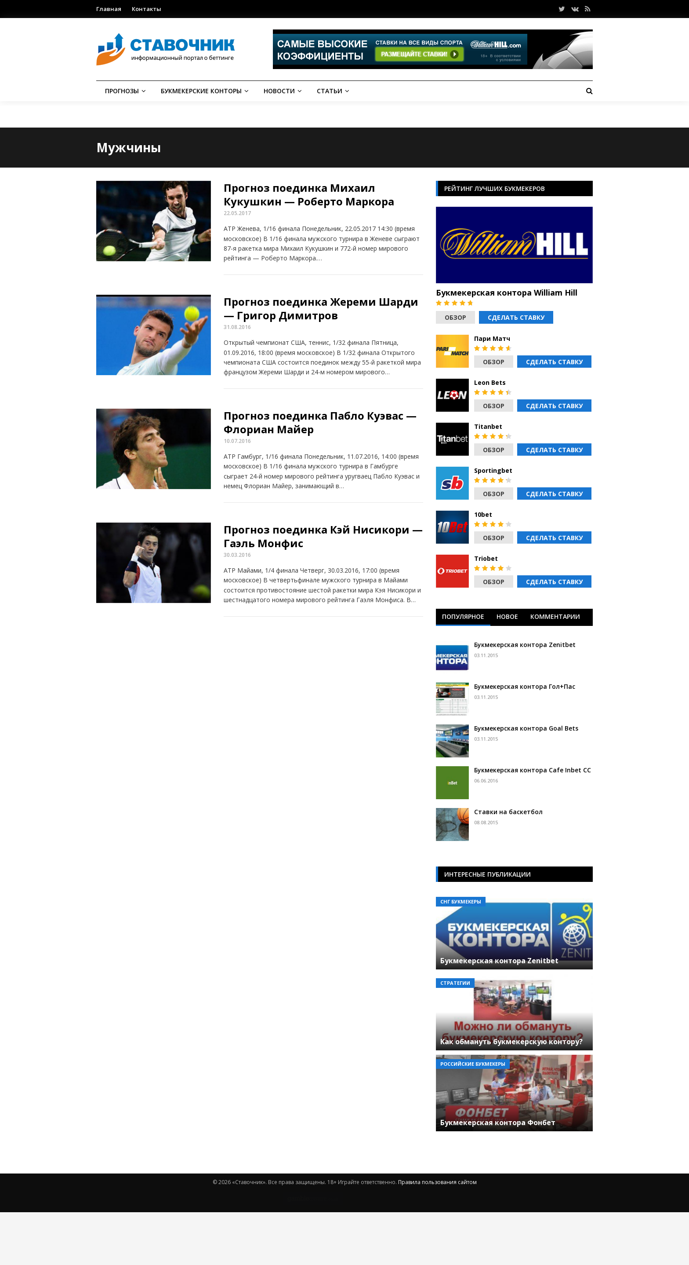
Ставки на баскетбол (508, 812)
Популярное (463, 616)
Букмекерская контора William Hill (506, 292)
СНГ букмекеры (460, 901)
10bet (483, 515)
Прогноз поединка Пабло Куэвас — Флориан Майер (320, 422)
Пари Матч (492, 339)
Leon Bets (490, 383)
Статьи (329, 91)
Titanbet (488, 427)
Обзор (455, 317)
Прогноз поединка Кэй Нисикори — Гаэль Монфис (323, 536)
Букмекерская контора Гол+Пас (524, 686)
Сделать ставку (516, 317)
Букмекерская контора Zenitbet (525, 644)
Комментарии (555, 616)
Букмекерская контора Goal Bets (526, 728)
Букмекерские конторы (201, 91)
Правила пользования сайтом (437, 1182)
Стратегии (455, 983)
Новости (279, 91)
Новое (507, 616)
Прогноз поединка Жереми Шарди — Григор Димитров (321, 308)
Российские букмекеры (472, 1063)
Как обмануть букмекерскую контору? (511, 1041)
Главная (108, 9)
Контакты (146, 9)
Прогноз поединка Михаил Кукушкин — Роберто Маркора (309, 194)
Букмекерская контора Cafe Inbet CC (532, 770)
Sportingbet (493, 471)
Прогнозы (122, 91)
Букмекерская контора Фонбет (497, 1122)
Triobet (486, 559)
